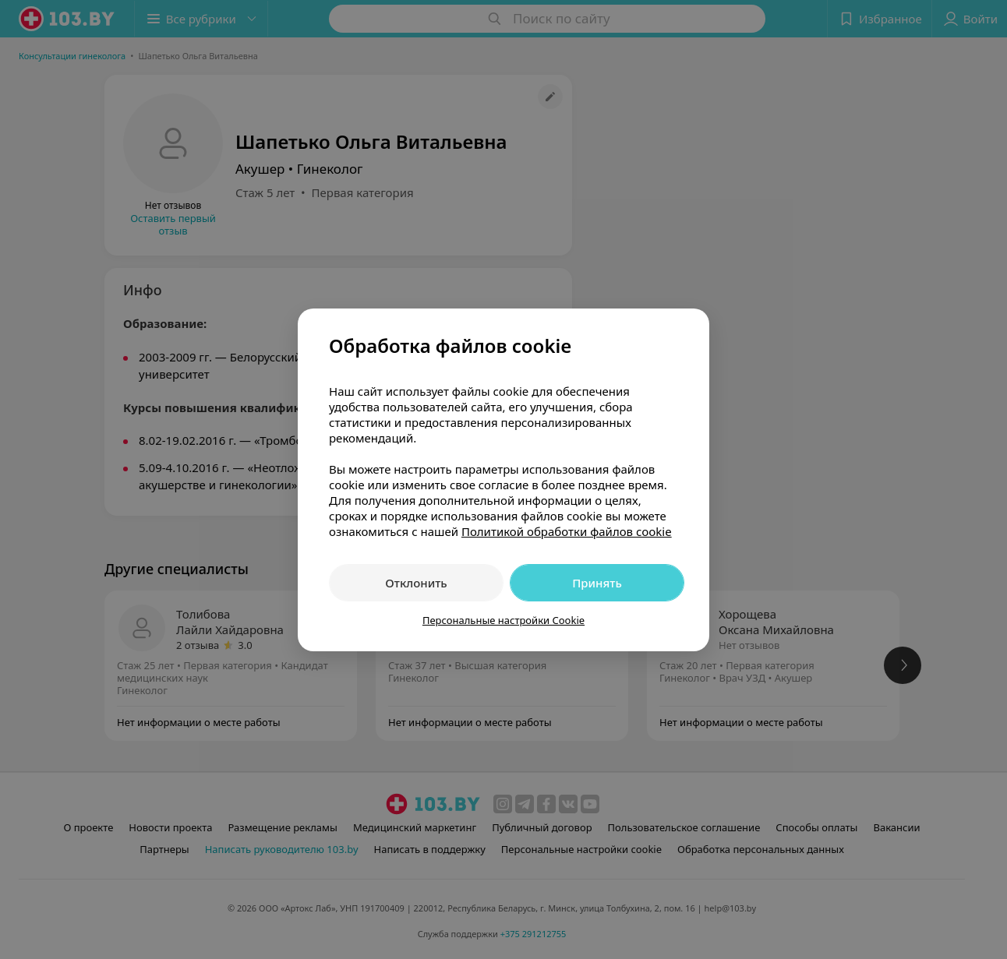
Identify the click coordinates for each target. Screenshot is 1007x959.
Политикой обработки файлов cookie (566, 531)
